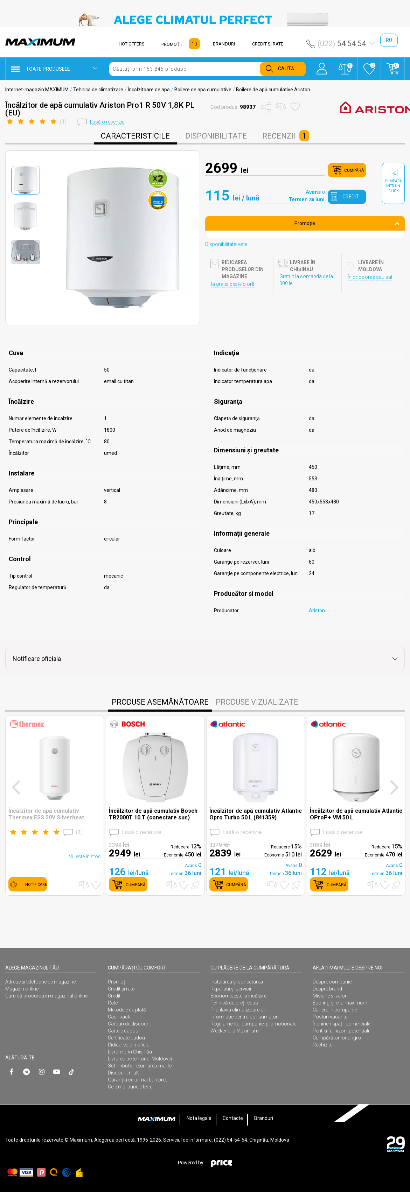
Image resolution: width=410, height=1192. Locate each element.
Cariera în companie (335, 1010)
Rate (113, 1003)
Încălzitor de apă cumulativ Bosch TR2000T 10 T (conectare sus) (153, 814)
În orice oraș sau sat (370, 277)
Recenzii (285, 135)
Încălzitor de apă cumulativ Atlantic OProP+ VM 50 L (356, 814)
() (45, 832)
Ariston (317, 610)
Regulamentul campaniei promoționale (253, 1024)
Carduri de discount (129, 1024)
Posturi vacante (330, 1017)
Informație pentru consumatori (244, 1017)
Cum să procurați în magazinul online (46, 996)
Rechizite (322, 1045)
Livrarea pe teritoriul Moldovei (140, 1058)
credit (350, 196)
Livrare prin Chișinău (130, 1052)
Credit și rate (121, 989)
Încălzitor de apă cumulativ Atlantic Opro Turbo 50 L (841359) (255, 814)
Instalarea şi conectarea (236, 982)
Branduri (263, 1118)
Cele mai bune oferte (130, 1086)
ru (389, 40)
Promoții (117, 982)
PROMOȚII (171, 44)
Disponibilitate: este (226, 244)
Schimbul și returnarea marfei (140, 1065)
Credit (114, 996)
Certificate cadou (126, 1038)
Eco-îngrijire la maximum (340, 1003)
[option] (205, 20)
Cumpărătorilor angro (337, 1038)
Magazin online (22, 989)
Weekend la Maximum (234, 1031)
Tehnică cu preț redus (234, 1003)
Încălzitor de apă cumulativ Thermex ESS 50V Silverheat (46, 814)
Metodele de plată (127, 1010)
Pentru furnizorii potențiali (341, 1031)
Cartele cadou (123, 1031)
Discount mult (123, 1072)
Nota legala (199, 1118)
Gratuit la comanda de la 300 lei (306, 280)
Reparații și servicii (230, 989)
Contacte (233, 1118)
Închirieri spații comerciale (341, 1024)
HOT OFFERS (132, 44)
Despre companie (332, 982)
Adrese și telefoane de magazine (40, 982)
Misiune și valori (330, 996)
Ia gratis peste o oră (233, 284)
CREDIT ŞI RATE (267, 44)
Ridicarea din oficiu (129, 1045)
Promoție (346, 223)
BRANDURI (224, 44)
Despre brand (327, 989)
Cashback (119, 1017)
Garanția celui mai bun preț (137, 1079)
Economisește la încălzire (238, 996)
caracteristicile (135, 136)
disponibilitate (216, 136)
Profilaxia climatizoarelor (237, 1010)
